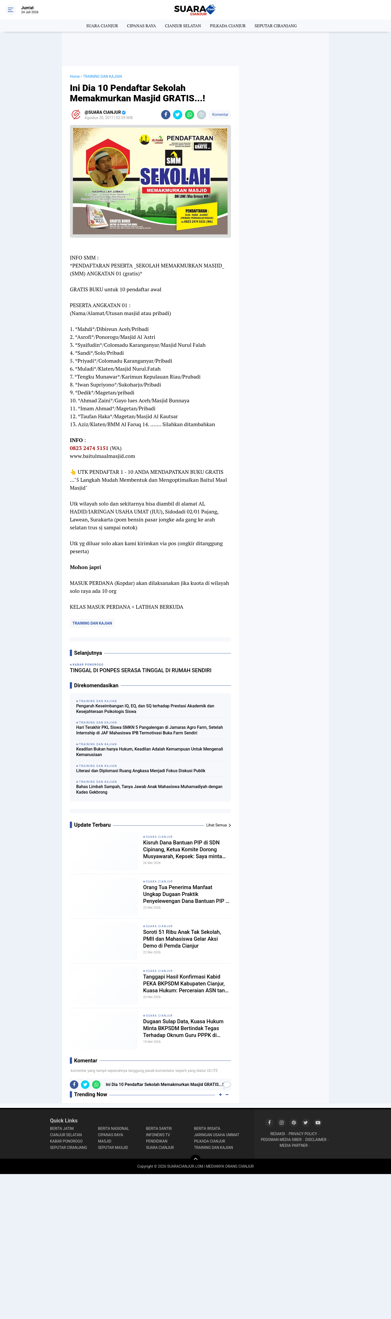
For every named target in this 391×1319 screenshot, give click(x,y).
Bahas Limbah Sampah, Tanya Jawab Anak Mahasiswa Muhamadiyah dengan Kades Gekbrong (149, 789)
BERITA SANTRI (159, 1128)
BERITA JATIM (62, 1128)
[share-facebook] (165, 114)
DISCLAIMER (315, 1140)
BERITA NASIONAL (113, 1128)
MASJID (105, 1141)
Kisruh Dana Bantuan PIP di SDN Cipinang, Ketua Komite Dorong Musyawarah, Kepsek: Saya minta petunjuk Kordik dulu (182, 849)
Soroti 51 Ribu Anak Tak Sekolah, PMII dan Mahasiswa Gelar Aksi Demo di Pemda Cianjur (182, 939)
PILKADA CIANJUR (228, 26)
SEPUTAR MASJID (113, 1147)
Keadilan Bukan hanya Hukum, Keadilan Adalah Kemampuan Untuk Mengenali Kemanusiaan (149, 752)
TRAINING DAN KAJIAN (92, 623)
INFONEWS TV (158, 1135)
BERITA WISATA (207, 1128)
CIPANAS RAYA (141, 26)
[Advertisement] (195, 49)
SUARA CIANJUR (102, 26)
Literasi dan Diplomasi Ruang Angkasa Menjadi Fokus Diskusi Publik (140, 770)
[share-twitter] (177, 114)
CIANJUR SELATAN (183, 26)
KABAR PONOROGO (66, 1141)
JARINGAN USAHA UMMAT (216, 1135)
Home (75, 76)
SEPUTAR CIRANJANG (275, 26)
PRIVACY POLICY (303, 1134)
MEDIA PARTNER (294, 1145)
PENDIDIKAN (156, 1141)
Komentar (219, 114)
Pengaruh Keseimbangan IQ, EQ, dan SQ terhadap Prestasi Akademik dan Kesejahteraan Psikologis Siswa (145, 708)
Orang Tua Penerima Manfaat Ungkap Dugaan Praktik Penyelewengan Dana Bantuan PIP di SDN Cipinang (186, 894)
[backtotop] (195, 1160)
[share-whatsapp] (189, 114)
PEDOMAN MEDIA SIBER (281, 1140)
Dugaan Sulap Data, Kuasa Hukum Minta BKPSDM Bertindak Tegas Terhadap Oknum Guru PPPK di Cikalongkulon (183, 1028)
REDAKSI (277, 1134)
